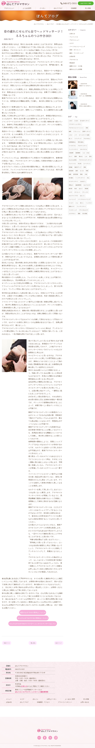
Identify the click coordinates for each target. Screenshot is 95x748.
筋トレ (82, 203)
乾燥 (87, 170)
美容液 (86, 188)
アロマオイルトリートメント (76, 128)
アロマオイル (73, 59)
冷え (88, 178)
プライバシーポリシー (65, 712)
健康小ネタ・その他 (75, 66)
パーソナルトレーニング (77, 46)
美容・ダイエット (75, 50)
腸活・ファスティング (76, 53)
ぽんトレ (82, 195)
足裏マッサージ (86, 131)
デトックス (85, 192)
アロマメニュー (74, 40)
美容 (87, 128)
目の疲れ (71, 178)
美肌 (85, 167)
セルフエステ (87, 185)
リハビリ (71, 203)
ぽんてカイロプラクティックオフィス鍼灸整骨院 (31, 702)
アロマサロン (87, 138)
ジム (77, 203)
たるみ (76, 120)
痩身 (75, 156)
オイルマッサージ (73, 181)
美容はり (71, 185)
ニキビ (70, 135)
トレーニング (72, 199)
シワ (75, 135)
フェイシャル (73, 37)
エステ (71, 43)
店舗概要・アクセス (43, 712)
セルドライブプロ (73, 195)
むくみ (82, 170)
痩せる (80, 156)
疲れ (90, 156)
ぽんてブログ (24, 712)
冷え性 (79, 163)
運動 (79, 213)
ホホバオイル (83, 149)
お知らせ (72, 33)
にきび (70, 120)
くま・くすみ (85, 153)
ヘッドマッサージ (80, 178)
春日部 (70, 188)
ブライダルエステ (83, 210)
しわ (86, 156)
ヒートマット (87, 163)
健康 (70, 131)
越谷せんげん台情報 (75, 69)
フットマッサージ (73, 149)
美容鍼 (70, 167)
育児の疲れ (81, 142)
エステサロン (72, 213)
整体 (81, 174)
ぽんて (80, 188)
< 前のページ (8, 653)
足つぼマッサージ (84, 120)
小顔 (86, 174)
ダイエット (77, 192)
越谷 (77, 170)
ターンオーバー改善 (84, 135)
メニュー (9, 709)
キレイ (70, 156)
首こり (70, 138)
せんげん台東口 (73, 160)
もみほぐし (83, 181)
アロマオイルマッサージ (85, 160)
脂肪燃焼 (78, 153)
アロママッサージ (82, 145)
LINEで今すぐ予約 (85, 3)
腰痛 (70, 174)
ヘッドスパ (89, 203)
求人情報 (84, 213)
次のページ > (57, 653)
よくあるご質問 (70, 709)
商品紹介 (72, 63)
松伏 (75, 188)
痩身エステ (71, 206)
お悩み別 (72, 56)
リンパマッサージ (81, 206)
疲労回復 (75, 174)
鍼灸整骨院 (78, 185)
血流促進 (71, 170)
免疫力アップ (77, 167)
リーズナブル (72, 145)
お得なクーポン (52, 709)
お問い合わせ (85, 712)
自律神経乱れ (72, 142)
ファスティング (73, 210)
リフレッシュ (76, 131)
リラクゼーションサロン (75, 124)
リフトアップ (77, 138)
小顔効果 (71, 153)
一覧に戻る (32, 653)
